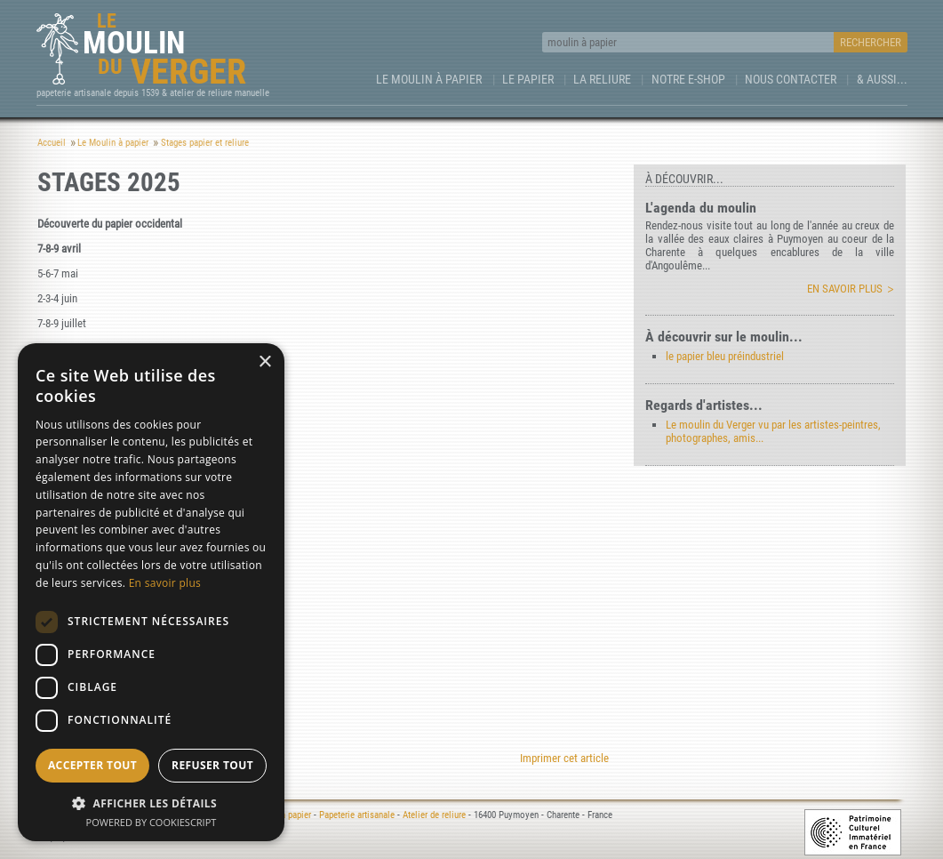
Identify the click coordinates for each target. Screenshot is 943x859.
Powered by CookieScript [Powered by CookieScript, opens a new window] (151, 822)
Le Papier (528, 79)
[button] (151, 802)
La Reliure (602, 79)
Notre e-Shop (688, 79)
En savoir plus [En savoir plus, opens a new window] (165, 582)
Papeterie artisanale (357, 815)
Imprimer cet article (564, 758)
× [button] (264, 362)
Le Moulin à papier (429, 79)
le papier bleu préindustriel (725, 356)
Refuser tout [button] (212, 765)
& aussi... (882, 79)
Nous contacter (790, 79)
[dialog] (151, 592)
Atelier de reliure (434, 815)
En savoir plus (845, 288)
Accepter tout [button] (92, 765)
